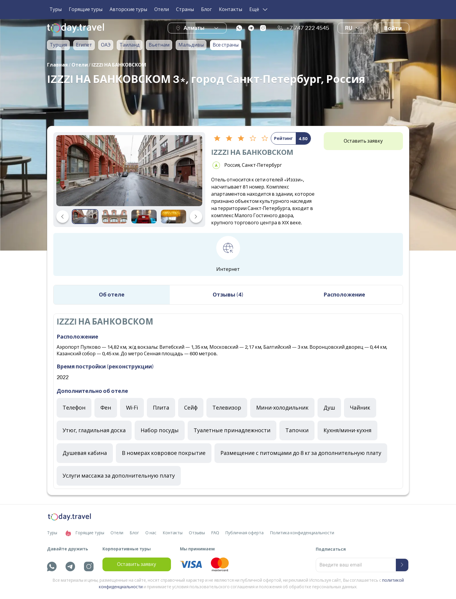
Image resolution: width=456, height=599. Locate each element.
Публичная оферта (244, 532)
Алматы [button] (193, 28)
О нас (150, 532)
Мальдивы (191, 45)
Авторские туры (128, 9)
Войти (393, 28)
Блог (206, 9)
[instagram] (263, 28)
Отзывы (197, 532)
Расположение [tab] (344, 295)
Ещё (259, 9)
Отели (161, 9)
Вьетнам (159, 45)
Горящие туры (85, 9)
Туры (55, 9)
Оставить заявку (363, 141)
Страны (185, 9)
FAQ (215, 532)
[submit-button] (402, 565)
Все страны (226, 45)
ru (353, 28)
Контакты (230, 9)
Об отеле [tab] (111, 295)
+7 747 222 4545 (303, 28)
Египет (84, 45)
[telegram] (251, 28)
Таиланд (129, 45)
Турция (58, 45)
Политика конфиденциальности (302, 532)
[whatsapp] (239, 28)
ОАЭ (106, 45)
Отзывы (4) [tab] (228, 295)
